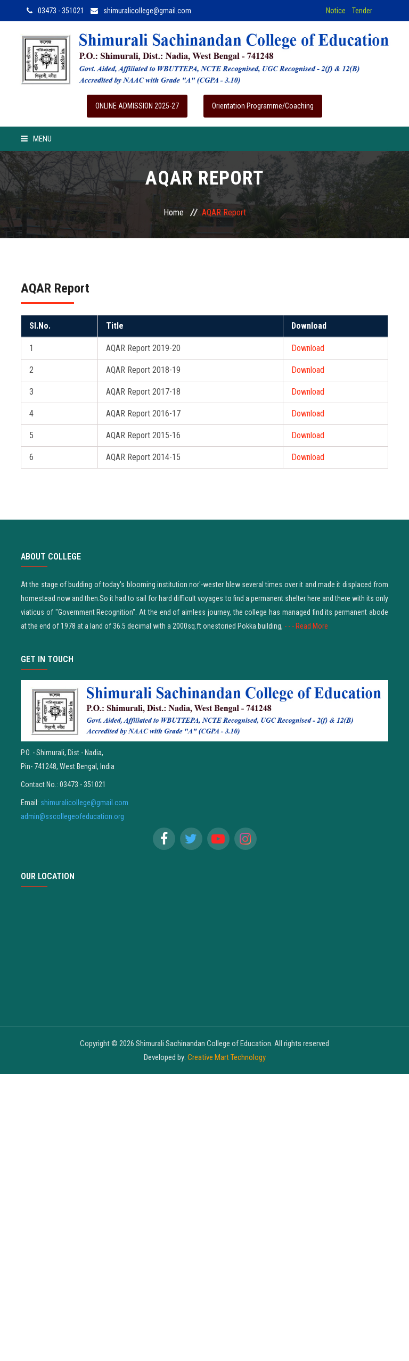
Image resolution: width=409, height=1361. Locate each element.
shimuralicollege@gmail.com (141, 10)
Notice (336, 10)
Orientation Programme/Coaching (263, 106)
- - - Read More (306, 626)
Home (173, 212)
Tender (362, 10)
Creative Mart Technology (226, 1057)
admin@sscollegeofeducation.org (72, 816)
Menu (36, 139)
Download (307, 348)
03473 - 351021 (55, 10)
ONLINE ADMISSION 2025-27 (137, 106)
